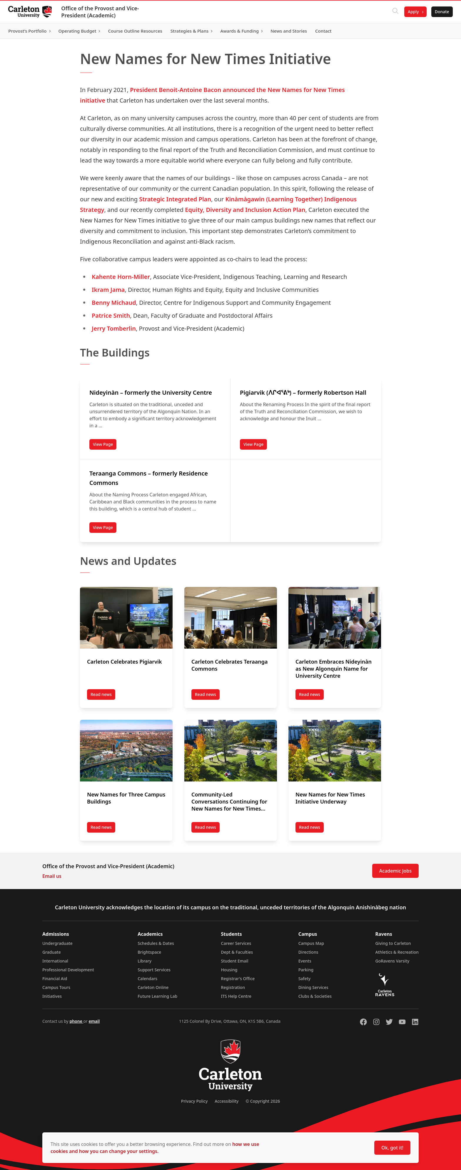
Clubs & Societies (315, 996)
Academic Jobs (395, 871)
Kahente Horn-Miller (121, 277)
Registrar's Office (238, 978)
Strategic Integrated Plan (175, 199)
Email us (51, 876)
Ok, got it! (392, 1147)
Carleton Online (153, 987)
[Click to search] (394, 11)
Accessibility (226, 1101)
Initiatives (52, 996)
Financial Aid (54, 978)
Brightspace (149, 952)
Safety (304, 978)
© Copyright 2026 (262, 1101)
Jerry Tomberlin (114, 328)
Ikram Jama (108, 290)
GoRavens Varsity (392, 961)
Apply (412, 11)
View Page (104, 445)
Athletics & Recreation (397, 952)
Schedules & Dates (156, 943)
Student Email (234, 961)
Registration (233, 987)
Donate (441, 11)
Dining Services (313, 987)
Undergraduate (57, 943)
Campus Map (311, 943)
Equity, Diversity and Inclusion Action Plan (245, 210)
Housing (229, 970)
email (94, 1021)
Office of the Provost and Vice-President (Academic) (101, 12)
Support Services (154, 970)
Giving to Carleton (393, 943)
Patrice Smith (111, 315)
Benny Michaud (114, 303)
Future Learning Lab (157, 996)
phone (76, 1021)
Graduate (51, 952)
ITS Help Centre (236, 996)
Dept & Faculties (237, 952)
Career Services (236, 943)
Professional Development (68, 970)
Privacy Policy (194, 1101)
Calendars (147, 978)
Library (144, 961)
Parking (306, 970)
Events (304, 961)
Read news (103, 696)
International (55, 961)
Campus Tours (56, 987)
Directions (308, 952)
